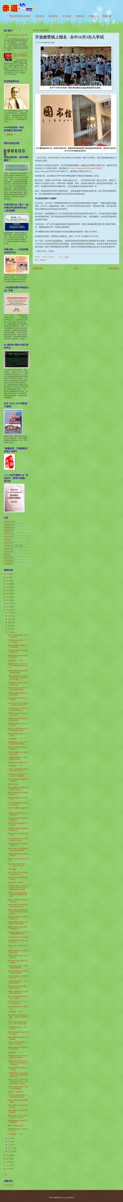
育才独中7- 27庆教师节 (15, 1092)
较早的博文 (114, 268)
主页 (76, 268)
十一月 (10, 1148)
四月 (10, 622)
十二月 (10, 1151)
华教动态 (80, 16)
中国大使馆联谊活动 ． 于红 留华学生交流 (17, 982)
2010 (8, 574)
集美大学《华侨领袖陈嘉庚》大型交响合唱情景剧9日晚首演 (18, 894)
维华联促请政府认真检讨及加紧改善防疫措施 (18, 671)
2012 (8, 580)
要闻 (5, 555)
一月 (10, 613)
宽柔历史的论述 (13, 784)
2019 (8, 603)
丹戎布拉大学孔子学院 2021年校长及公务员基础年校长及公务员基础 (18, 1062)
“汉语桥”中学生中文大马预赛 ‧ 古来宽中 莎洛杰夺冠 (18, 704)
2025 (8, 1165)
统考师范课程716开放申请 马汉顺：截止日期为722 (17, 905)
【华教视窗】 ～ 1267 (15, 869)
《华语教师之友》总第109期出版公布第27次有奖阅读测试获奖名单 (18, 1074)
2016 (8, 593)
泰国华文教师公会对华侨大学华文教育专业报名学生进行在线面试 (18, 911)
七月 (10, 632)
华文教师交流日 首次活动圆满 (18, 937)
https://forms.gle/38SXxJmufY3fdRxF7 (87, 168)
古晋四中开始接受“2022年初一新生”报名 (17, 714)
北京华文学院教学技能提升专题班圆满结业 (18, 694)
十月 (10, 1145)
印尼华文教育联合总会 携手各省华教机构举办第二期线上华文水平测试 (18, 677)
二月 (10, 616)
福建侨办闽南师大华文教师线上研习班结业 (18, 1048)
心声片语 (7, 534)
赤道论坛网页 (8, 1185)
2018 (8, 600)
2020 (8, 607)
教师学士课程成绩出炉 (15, 1126)
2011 (8, 577)
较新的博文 (38, 268)
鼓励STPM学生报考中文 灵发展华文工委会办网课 (18, 923)
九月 (10, 1141)
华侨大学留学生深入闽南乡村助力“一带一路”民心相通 (18, 1023)
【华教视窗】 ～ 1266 (15, 766)
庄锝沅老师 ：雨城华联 (15, 882)
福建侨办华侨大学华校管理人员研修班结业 (18, 928)
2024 (8, 1162)
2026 (8, 1168)
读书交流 (39, 16)
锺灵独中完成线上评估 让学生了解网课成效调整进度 (18, 933)
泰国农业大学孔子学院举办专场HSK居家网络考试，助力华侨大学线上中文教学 (18, 1081)
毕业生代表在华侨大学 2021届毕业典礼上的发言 (18, 839)
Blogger (64, 1197)
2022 (8, 1155)
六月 (10, 629)
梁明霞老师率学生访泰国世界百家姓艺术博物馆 (18, 1057)
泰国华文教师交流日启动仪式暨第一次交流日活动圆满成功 (18, 1017)
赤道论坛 (9, 134)
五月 (10, 626)
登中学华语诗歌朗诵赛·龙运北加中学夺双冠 (18, 804)
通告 (5, 540)
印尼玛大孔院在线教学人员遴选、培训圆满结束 (18, 1087)
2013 (8, 584)
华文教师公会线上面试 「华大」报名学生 (17, 641)
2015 (8, 590)
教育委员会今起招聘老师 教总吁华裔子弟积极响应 (18, 775)
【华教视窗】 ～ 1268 (15, 1012)
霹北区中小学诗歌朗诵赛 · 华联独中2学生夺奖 (17, 1043)
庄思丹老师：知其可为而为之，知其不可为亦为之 (17, 865)
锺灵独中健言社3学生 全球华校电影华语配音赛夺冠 (17, 743)
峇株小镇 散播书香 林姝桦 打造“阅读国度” (17, 646)
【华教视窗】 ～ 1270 (15, 1134)
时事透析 (7, 531)
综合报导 (7, 537)
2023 (8, 1159)
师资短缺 (7, 549)
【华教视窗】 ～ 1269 (15, 1052)
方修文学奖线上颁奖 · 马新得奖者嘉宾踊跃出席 (17, 967)
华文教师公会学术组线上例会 (18, 762)
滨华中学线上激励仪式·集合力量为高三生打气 (18, 987)
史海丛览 (7, 552)
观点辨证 (53, 16)
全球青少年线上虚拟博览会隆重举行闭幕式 (18, 719)
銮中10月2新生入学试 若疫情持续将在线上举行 (17, 873)
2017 (8, 597)
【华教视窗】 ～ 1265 (15, 739)
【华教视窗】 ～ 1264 (15, 660)
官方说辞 (66, 16)
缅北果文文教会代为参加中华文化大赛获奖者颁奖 (18, 689)
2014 (8, 587)
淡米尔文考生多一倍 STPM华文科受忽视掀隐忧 (18, 709)
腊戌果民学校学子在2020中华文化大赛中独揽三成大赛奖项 (18, 665)
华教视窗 (7, 525)
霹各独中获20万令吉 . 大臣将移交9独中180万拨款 (17, 1116)
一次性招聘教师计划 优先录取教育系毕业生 (18, 758)
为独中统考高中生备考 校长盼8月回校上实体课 (18, 972)
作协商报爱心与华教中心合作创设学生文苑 (18, 684)
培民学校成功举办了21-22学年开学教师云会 (17, 1002)
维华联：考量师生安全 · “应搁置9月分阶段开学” (18, 992)
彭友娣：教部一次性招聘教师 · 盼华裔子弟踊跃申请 (18, 849)
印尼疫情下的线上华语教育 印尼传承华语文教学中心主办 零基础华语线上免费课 (18, 887)
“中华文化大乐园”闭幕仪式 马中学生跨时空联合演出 (18, 1096)
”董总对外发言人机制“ (20, 16)
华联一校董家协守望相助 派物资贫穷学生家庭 (18, 788)
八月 (10, 1138)
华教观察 (7, 528)
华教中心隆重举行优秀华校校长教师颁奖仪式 (20, 56)
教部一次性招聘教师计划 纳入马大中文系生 (18, 997)
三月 (10, 619)
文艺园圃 (7, 564)
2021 (8, 610)
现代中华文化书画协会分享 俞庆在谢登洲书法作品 (18, 729)
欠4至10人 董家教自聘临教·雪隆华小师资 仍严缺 (18, 770)
